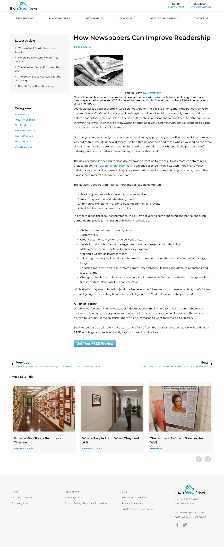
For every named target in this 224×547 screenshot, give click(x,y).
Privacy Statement (132, 503)
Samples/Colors (74, 497)
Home (14, 491)
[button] (207, 459)
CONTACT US (200, 18)
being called (193, 170)
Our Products (23, 125)
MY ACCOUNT (127, 18)
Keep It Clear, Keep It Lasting (36, 86)
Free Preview (72, 491)
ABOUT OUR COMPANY (164, 18)
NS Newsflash (152, 92)
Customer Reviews (22, 497)
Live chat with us (200, 6)
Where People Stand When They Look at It (111, 440)
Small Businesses (25, 130)
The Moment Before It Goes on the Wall (176, 440)
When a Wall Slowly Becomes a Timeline (37, 440)
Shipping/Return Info (134, 497)
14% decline (152, 100)
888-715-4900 (176, 6)
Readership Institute (111, 165)
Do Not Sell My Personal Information (86, 503)
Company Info (19, 503)
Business (20, 114)
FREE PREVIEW (25, 18)
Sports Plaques (24, 135)
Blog (124, 491)
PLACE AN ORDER (59, 18)
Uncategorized (24, 146)
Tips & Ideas (22, 141)
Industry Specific (25, 119)
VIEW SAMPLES (95, 18)
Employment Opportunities (138, 509)
